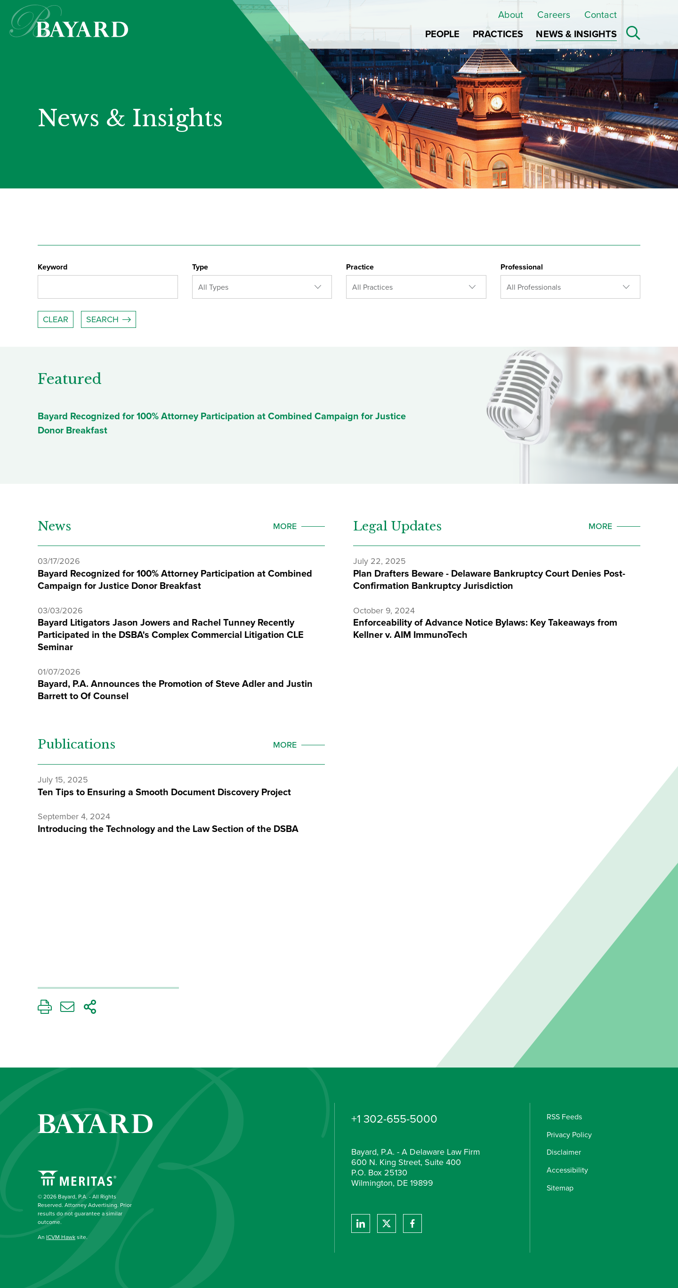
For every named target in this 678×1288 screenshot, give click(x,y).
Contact (600, 14)
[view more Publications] (299, 745)
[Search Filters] (339, 296)
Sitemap (560, 1187)
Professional (521, 266)
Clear (55, 319)
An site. (63, 1237)
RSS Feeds (564, 1116)
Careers (553, 14)
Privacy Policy (569, 1134)
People (442, 34)
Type (200, 266)
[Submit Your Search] (108, 319)
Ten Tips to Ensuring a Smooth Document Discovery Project (164, 792)
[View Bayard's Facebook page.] (412, 1223)
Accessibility (567, 1170)
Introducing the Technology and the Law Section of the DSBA (168, 829)
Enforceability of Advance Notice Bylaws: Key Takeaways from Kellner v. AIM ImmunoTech (485, 628)
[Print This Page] (45, 1009)
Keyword (52, 266)
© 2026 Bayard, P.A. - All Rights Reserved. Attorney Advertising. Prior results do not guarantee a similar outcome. (85, 1209)
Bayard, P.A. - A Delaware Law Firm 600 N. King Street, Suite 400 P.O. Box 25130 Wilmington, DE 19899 (415, 1168)
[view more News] (299, 526)
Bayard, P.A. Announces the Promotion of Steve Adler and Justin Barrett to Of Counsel (175, 690)
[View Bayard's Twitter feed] (386, 1223)
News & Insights (130, 118)
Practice (360, 266)
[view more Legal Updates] (614, 526)
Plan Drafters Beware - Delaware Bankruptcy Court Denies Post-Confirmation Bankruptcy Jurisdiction (489, 579)
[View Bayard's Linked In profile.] (360, 1223)
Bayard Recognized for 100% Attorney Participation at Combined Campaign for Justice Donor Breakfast (175, 579)
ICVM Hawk (60, 1237)
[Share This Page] (90, 1009)
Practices (498, 34)
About (510, 14)
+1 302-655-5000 (394, 1118)
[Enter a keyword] (108, 287)
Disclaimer (564, 1152)
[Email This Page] (67, 1009)
